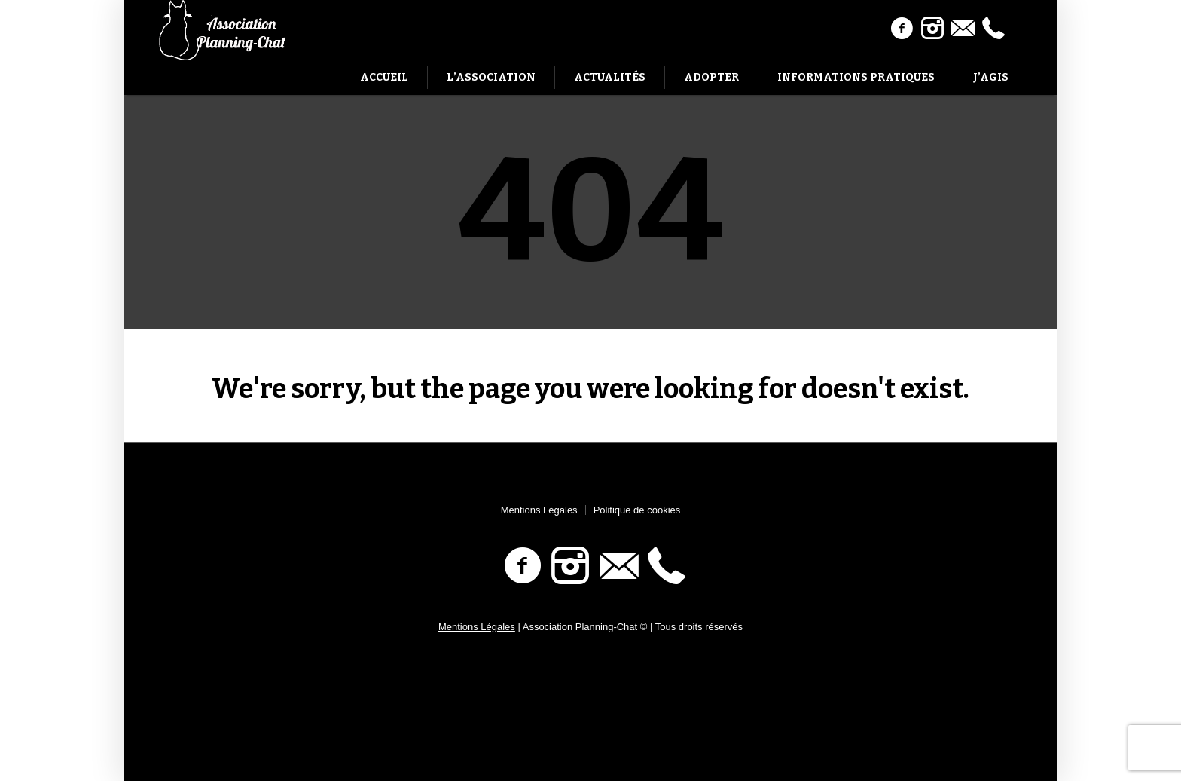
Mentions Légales (539, 510)
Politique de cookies (637, 510)
